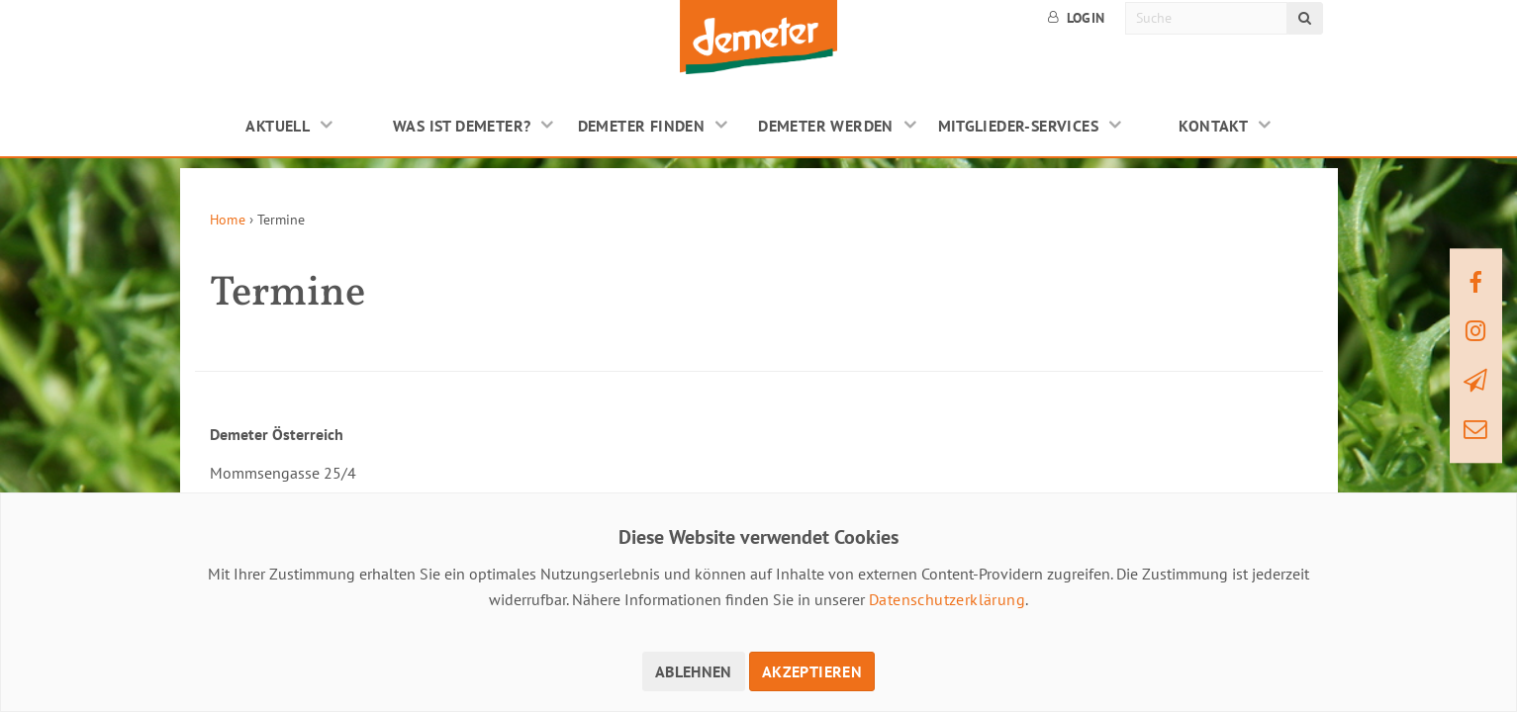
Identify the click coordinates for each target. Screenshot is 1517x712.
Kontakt (1213, 125)
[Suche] (1206, 18)
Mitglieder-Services (1018, 125)
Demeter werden (826, 125)
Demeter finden (642, 125)
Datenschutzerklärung (947, 599)
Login (1076, 18)
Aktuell (277, 125)
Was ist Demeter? (461, 125)
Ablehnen (693, 671)
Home (227, 219)
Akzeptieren (812, 671)
